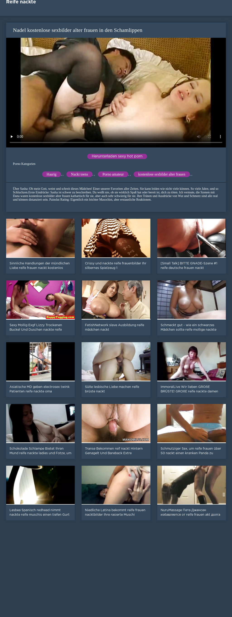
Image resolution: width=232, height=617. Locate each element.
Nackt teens (79, 174)
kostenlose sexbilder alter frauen (161, 174)
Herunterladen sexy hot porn (117, 156)
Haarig (52, 174)
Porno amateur (113, 174)
